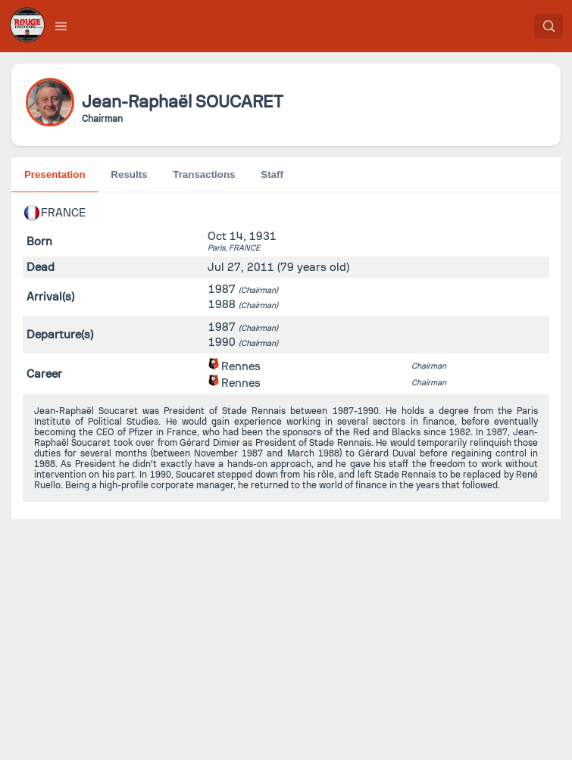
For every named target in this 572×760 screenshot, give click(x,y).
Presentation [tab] (55, 174)
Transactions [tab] (204, 174)
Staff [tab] (272, 174)
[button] (61, 26)
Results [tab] (129, 174)
